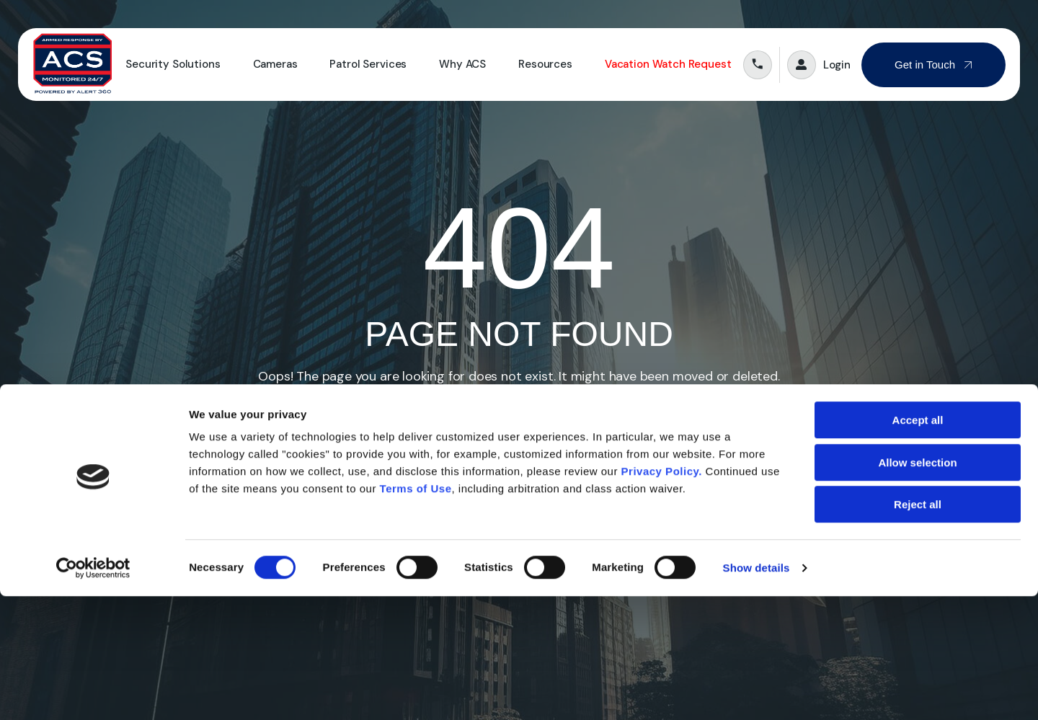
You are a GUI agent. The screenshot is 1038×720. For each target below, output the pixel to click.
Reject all (917, 628)
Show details (756, 691)
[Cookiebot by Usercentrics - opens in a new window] (93, 692)
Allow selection (917, 586)
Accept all (918, 544)
